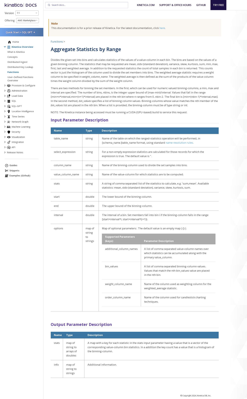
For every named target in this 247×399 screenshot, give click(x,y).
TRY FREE (218, 5)
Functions (57, 41)
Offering (10, 20)
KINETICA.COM (146, 5)
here (162, 28)
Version (9, 13)
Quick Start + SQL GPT (21, 32)
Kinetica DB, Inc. (204, 395)
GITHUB (201, 5)
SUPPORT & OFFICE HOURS (175, 5)
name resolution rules (179, 142)
